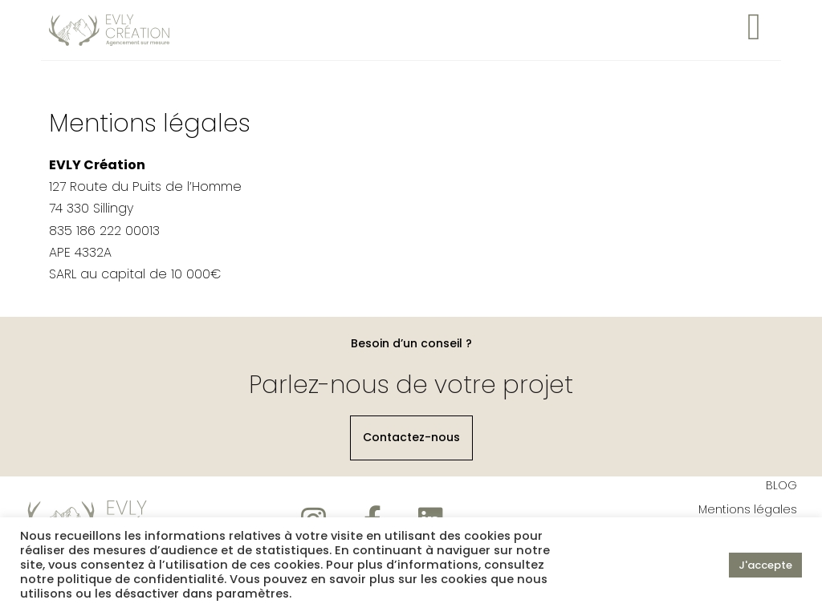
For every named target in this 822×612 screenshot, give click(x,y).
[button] (411, 440)
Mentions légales (747, 512)
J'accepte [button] (765, 565)
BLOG (781, 488)
